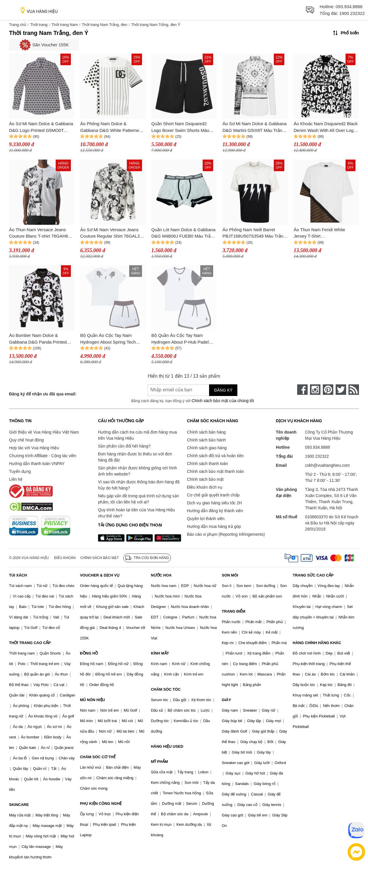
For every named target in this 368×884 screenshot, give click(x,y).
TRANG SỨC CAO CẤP (313, 575)
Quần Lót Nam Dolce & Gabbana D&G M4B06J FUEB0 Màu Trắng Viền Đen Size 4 (183, 233)
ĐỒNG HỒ (89, 653)
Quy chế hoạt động (26, 440)
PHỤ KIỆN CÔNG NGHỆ (101, 803)
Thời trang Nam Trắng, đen (104, 24)
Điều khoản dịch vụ (204, 487)
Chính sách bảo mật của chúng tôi (223, 400)
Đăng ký (223, 390)
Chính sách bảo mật (205, 479)
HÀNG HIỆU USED (167, 746)
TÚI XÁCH (18, 575)
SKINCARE (19, 804)
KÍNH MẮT (160, 653)
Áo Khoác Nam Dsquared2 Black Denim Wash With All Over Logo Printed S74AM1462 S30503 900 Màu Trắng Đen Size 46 (326, 127)
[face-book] (302, 389)
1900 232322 (352, 13)
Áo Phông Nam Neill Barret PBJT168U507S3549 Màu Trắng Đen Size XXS (253, 233)
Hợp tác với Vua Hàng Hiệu (34, 447)
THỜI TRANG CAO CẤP (30, 643)
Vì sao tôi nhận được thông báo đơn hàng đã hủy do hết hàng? (138, 485)
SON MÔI (230, 575)
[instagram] (315, 389)
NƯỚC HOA (161, 575)
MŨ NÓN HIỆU (92, 700)
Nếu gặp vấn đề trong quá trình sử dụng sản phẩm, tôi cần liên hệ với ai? (138, 499)
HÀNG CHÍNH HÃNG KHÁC (317, 643)
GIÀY (226, 700)
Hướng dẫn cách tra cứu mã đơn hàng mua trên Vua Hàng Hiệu (137, 435)
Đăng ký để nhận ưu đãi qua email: (42, 394)
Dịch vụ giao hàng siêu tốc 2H (214, 503)
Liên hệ (15, 479)
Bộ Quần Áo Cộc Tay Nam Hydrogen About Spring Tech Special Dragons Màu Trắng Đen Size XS (111, 339)
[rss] (353, 389)
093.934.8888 (349, 6)
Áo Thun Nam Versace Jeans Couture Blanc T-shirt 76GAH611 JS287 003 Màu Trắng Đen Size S (41, 233)
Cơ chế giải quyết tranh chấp (213, 495)
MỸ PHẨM (159, 761)
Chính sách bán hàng (206, 432)
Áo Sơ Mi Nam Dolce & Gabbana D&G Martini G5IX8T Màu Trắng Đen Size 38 (254, 127)
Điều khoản (65, 558)
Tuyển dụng (20, 471)
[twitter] (341, 389)
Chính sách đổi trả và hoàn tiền (215, 455)
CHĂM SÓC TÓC (166, 689)
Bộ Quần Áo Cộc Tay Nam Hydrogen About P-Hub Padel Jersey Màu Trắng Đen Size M (180, 339)
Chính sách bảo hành (206, 440)
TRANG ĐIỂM (234, 611)
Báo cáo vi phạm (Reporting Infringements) (226, 534)
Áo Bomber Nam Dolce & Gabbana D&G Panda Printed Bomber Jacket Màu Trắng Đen (39, 339)
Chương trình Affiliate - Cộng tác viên (42, 455)
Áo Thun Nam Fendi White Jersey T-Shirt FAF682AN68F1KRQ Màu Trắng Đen (325, 233)
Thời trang (38, 24)
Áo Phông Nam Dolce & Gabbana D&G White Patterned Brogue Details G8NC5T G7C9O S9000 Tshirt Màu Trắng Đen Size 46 (113, 127)
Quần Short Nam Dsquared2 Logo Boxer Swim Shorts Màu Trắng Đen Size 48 (180, 127)
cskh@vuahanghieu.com (327, 465)
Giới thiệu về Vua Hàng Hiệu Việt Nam (44, 432)
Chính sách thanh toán (207, 463)
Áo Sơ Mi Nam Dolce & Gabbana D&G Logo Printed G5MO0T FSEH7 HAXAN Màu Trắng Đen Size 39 (41, 127)
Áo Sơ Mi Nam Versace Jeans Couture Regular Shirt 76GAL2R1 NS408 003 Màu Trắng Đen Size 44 (112, 233)
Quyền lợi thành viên (206, 518)
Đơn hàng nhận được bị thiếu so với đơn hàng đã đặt (135, 457)
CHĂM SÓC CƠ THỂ (97, 757)
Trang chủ (17, 24)
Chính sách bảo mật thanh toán (215, 471)
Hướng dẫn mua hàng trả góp (214, 526)
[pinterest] (328, 389)
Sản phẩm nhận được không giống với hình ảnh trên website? (137, 471)
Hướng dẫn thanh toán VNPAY (36, 463)
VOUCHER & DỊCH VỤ (100, 575)
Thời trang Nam (64, 24)
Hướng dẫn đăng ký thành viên (215, 510)
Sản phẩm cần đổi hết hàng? (124, 446)
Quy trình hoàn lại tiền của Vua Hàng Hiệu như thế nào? (136, 513)
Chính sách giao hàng (207, 447)
